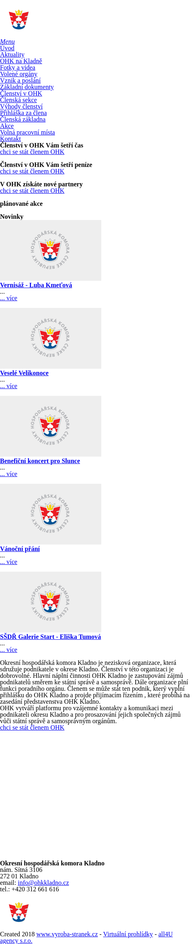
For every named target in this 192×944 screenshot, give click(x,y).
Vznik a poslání (20, 80)
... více (8, 298)
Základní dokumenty (27, 86)
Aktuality (12, 54)
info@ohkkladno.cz (43, 882)
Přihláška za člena (23, 112)
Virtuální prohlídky (128, 934)
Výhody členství (21, 106)
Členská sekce (18, 99)
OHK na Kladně (21, 61)
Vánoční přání (20, 548)
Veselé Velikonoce (24, 372)
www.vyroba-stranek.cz (67, 934)
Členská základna (22, 119)
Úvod (7, 48)
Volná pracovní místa (27, 132)
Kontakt (10, 138)
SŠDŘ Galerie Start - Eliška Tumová (50, 636)
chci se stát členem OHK (32, 151)
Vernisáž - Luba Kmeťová (36, 285)
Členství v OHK (21, 93)
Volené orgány (18, 73)
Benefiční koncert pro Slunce (40, 460)
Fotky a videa (17, 67)
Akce (7, 125)
